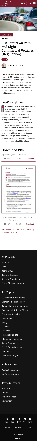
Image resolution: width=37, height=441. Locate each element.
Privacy (18, 427)
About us (5, 262)
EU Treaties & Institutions (13, 298)
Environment (7, 318)
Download (30, 159)
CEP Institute (10, 257)
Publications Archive (11, 370)
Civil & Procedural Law (11, 347)
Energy (4, 322)
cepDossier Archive (10, 374)
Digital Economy (8, 343)
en (23, 3)
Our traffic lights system (12, 283)
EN (4, 59)
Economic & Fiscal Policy (13, 302)
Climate (5, 326)
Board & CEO (7, 271)
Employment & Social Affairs (14, 310)
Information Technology (12, 339)
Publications (9, 364)
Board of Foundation (10, 279)
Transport (5, 331)
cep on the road (8, 397)
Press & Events (11, 383)
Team (4, 267)
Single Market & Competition (14, 306)
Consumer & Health (10, 314)
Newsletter (6, 401)
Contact (29, 427)
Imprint (7, 427)
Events (4, 392)
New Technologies (10, 355)
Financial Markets (9, 335)
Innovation (6, 351)
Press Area (6, 388)
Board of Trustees (9, 275)
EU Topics (8, 292)
